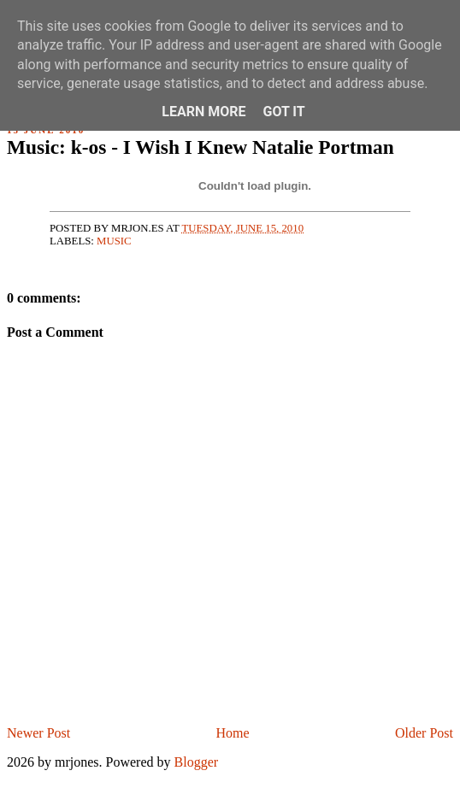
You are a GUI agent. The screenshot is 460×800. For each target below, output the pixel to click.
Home (233, 733)
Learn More (203, 111)
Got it (283, 111)
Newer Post (38, 733)
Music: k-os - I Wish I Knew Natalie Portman (200, 147)
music (114, 241)
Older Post (424, 733)
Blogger (196, 762)
